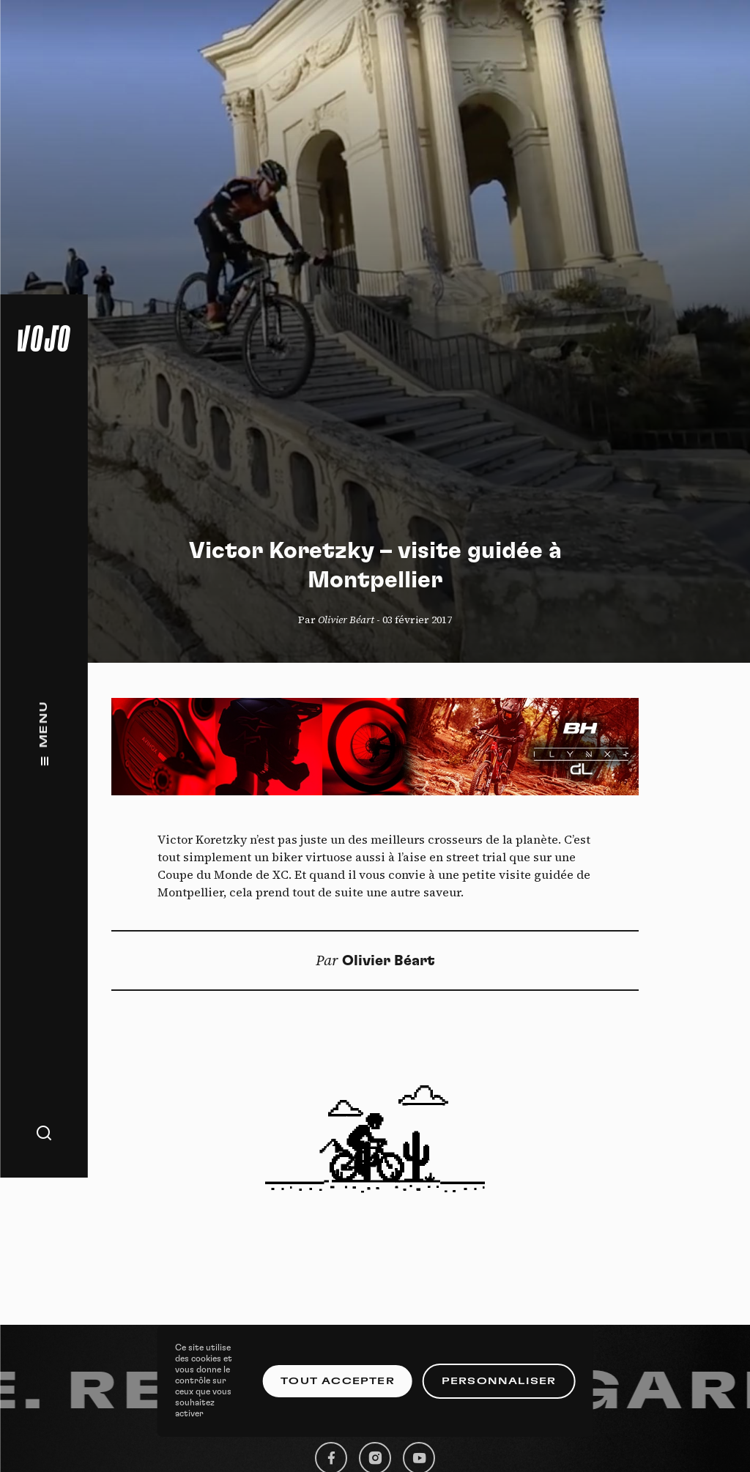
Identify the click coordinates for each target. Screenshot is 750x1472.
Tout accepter (338, 1381)
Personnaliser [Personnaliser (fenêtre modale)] (499, 1381)
